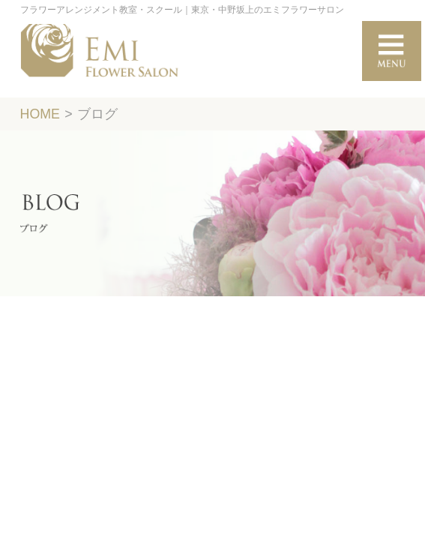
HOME (40, 114)
